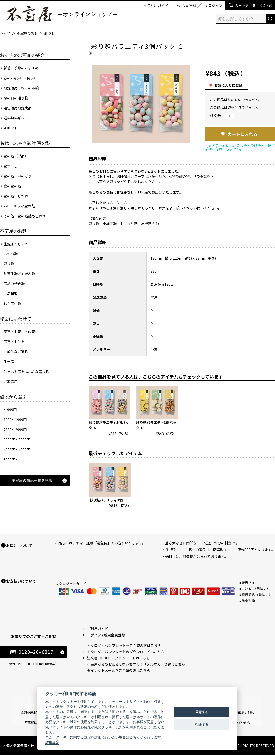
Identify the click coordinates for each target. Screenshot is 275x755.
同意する (202, 712)
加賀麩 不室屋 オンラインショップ (61, 14)
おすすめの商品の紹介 (22, 55)
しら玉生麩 (12, 303)
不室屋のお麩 (27, 33)
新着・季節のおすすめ (21, 67)
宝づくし (11, 165)
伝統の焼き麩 (14, 283)
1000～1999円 (15, 419)
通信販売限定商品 (18, 107)
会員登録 (189, 5)
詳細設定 (53, 742)
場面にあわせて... (17, 318)
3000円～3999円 (17, 439)
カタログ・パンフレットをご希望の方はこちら (124, 645)
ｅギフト (11, 127)
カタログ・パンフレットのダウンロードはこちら (125, 651)
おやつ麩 (11, 253)
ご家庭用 (11, 381)
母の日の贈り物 (16, 97)
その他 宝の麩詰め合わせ (25, 215)
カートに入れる (243, 134)
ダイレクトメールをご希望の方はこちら (118, 670)
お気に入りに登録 (228, 85)
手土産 (9, 361)
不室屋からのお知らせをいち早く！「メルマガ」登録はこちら (136, 664)
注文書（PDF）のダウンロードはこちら (118, 657)
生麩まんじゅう (16, 243)
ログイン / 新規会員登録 (106, 634)
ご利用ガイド (157, 5)
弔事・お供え (14, 341)
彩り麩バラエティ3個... (108, 499)
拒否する (202, 724)
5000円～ (11, 459)
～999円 (10, 409)
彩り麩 (49, 33)
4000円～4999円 (17, 449)
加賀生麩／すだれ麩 (19, 273)
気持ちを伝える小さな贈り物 (26, 371)
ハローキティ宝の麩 (19, 205)
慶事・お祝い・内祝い (21, 331)
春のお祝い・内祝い (19, 77)
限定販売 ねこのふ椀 (21, 87)
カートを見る (253, 5)
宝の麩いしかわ (16, 195)
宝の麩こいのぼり (18, 175)
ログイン (215, 5)
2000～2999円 (15, 429)
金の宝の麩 (12, 185)
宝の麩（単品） (16, 155)
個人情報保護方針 (20, 745)
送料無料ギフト (16, 117)
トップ (5, 33)
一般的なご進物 (16, 351)
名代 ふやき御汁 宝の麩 (25, 143)
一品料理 (11, 293)
